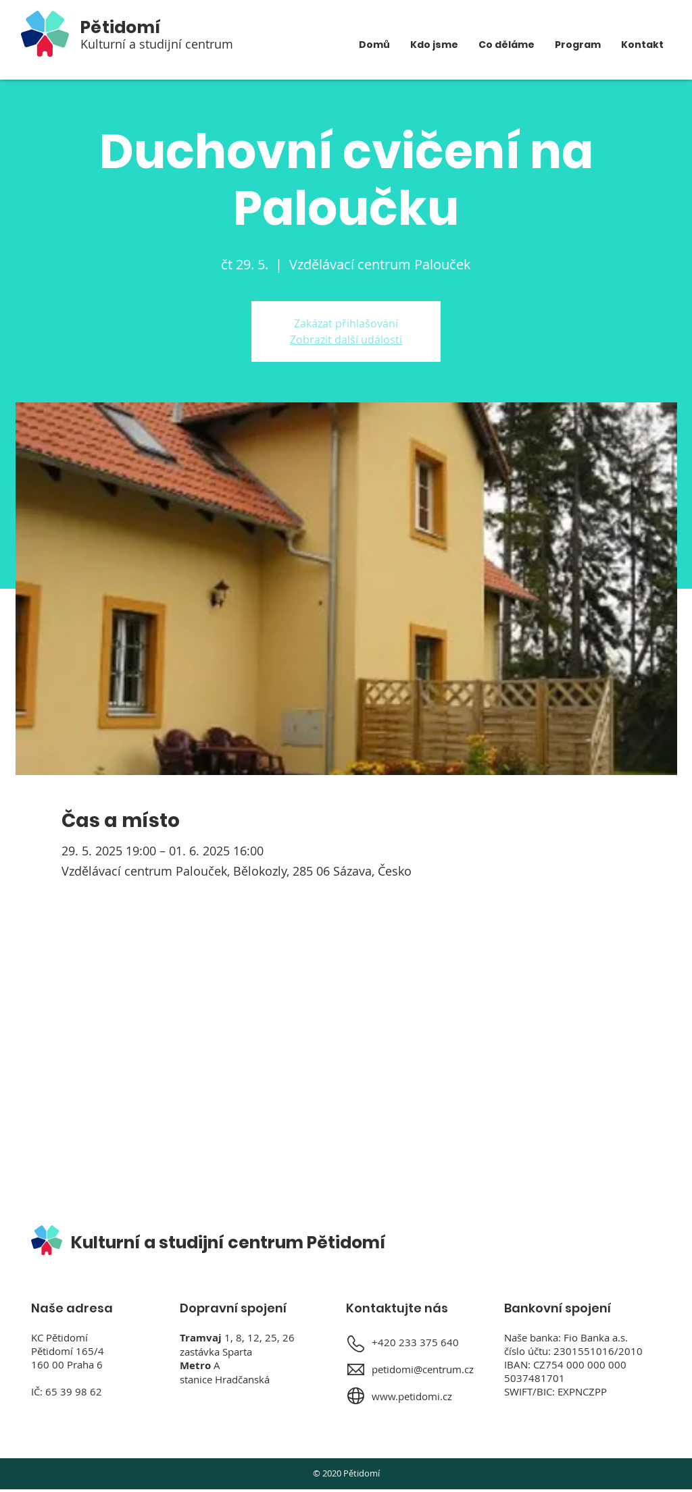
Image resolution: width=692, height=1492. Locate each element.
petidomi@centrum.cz (423, 1369)
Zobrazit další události (346, 339)
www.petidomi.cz (412, 1396)
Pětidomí (120, 27)
